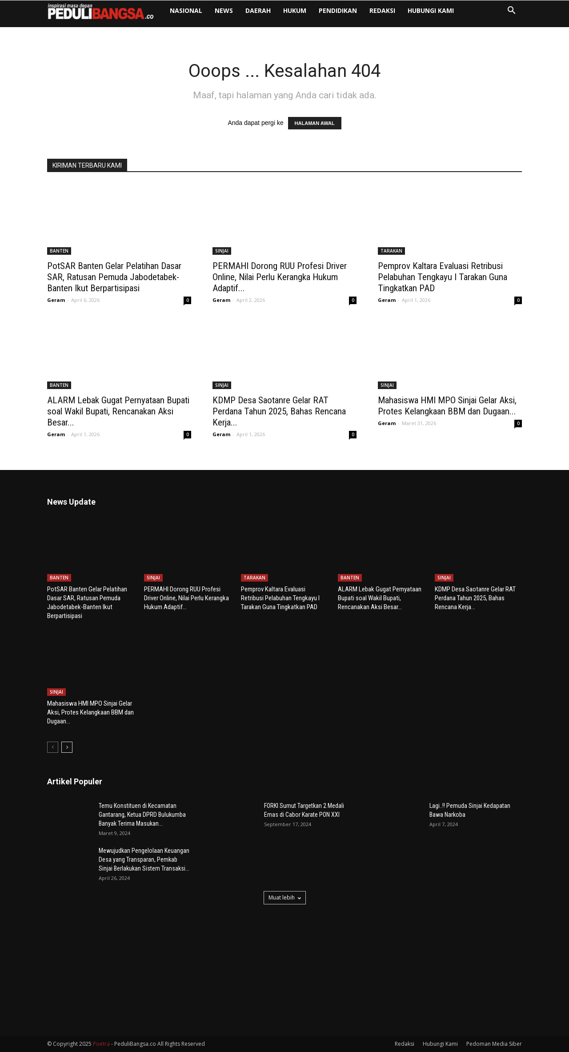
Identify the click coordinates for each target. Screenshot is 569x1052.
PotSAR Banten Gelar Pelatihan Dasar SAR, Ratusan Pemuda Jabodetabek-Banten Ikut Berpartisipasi (114, 277)
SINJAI (221, 251)
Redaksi (382, 10)
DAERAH (258, 10)
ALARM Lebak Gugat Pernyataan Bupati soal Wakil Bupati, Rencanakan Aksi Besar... (118, 411)
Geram (56, 300)
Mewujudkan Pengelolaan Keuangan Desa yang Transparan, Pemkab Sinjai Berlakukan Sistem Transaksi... (144, 859)
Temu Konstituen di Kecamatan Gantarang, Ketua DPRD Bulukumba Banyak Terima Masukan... (142, 814)
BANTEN (59, 251)
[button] (511, 11)
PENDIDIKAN (338, 10)
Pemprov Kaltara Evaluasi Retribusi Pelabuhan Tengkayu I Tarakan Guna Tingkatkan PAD (442, 277)
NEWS (224, 10)
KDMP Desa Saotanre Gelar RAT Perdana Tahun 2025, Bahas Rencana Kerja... (279, 411)
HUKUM (294, 10)
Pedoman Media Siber (494, 1044)
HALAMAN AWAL (315, 123)
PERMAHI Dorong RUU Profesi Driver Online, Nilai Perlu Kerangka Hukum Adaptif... (279, 277)
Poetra (101, 1044)
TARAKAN (391, 251)
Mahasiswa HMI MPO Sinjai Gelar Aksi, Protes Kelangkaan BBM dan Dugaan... (447, 406)
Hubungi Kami (431, 10)
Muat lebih (284, 897)
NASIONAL (186, 10)
